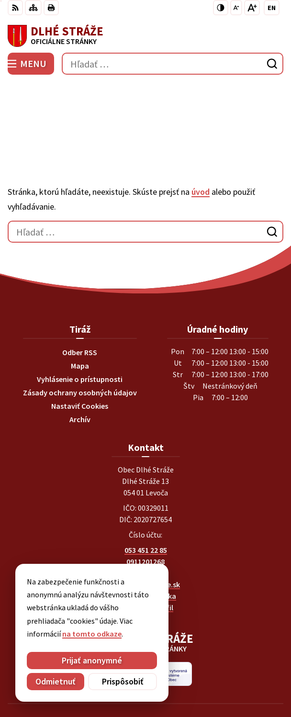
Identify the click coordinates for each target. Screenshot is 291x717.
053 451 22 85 (145, 493)
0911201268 (145, 505)
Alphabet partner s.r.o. (189, 665)
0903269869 (145, 516)
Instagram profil (145, 551)
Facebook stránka (145, 539)
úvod (200, 135)
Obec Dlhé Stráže (172, 678)
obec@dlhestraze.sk (146, 528)
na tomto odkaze (92, 634)
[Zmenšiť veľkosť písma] (236, 7)
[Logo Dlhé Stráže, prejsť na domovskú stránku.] (145, 36)
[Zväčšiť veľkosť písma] (252, 7)
